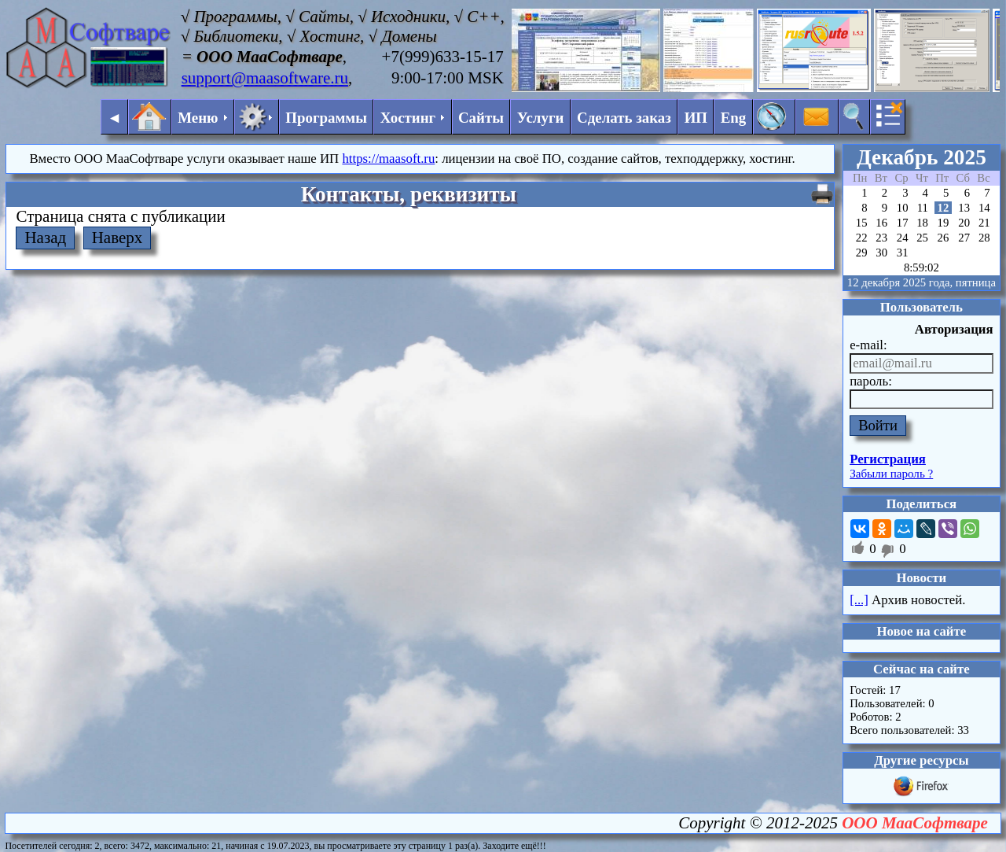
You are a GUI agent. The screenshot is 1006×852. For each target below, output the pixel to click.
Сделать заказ (624, 117)
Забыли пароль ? (891, 473)
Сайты (481, 117)
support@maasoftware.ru (265, 77)
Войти (878, 425)
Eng (734, 117)
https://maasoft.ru (388, 158)
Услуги (540, 117)
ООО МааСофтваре (915, 822)
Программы (326, 117)
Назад (45, 237)
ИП (696, 117)
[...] (859, 599)
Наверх (117, 237)
